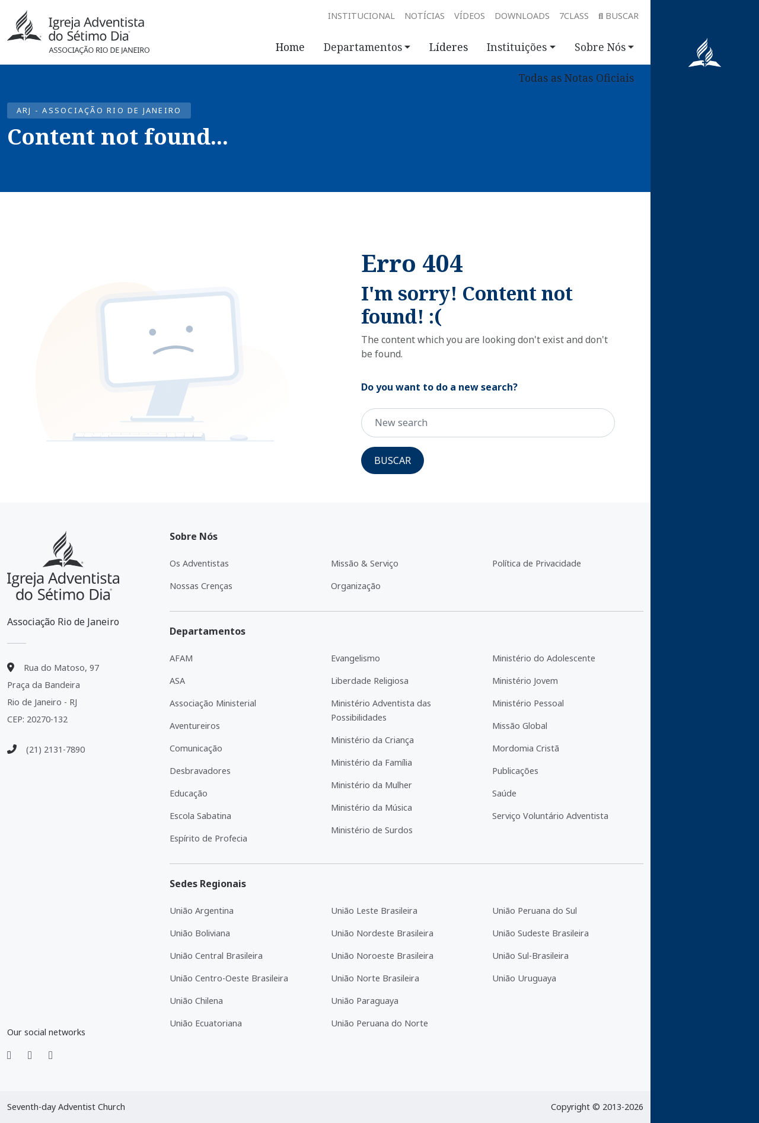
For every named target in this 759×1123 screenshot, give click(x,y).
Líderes (448, 47)
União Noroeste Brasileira (382, 955)
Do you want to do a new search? (439, 386)
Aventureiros (195, 725)
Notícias (424, 15)
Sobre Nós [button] (600, 47)
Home (290, 47)
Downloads (522, 15)
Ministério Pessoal (528, 703)
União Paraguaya (364, 1000)
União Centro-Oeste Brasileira (229, 978)
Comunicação (196, 748)
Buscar (618, 15)
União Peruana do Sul (534, 910)
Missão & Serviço (364, 563)
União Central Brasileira (216, 955)
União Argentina (202, 910)
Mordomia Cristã (525, 748)
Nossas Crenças (201, 585)
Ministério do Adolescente (543, 658)
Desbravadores (200, 770)
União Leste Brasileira (374, 910)
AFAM (181, 658)
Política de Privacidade (536, 563)
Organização (356, 585)
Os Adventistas (199, 563)
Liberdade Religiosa (370, 680)
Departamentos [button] (363, 47)
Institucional (361, 15)
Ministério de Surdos (372, 830)
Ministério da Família (371, 762)
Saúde (504, 793)
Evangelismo (355, 658)
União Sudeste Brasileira (540, 933)
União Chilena (196, 1000)
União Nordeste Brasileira (382, 933)
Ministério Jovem (525, 680)
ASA (177, 680)
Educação (189, 793)
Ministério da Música (371, 807)
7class (574, 15)
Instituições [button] (517, 47)
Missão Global (519, 725)
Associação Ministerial (213, 703)
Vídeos (469, 15)
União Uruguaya (524, 978)
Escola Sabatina (200, 815)
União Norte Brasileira (375, 978)
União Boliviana (200, 933)
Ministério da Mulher (371, 785)
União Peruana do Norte (379, 1023)
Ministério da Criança (372, 740)
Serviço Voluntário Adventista (550, 815)
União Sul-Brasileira (530, 955)
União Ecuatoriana (206, 1023)
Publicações (515, 770)
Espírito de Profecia (208, 838)
